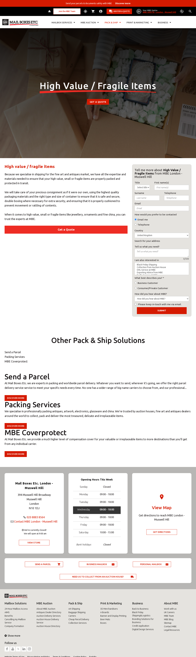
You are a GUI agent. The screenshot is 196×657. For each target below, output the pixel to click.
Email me (143, 219)
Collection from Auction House (162, 267)
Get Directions (161, 532)
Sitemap (168, 623)
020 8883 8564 (36, 517)
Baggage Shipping (76, 612)
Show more (12, 635)
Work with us (170, 609)
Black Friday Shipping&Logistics (141, 614)
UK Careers (169, 612)
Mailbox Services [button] (63, 22)
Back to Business (140, 609)
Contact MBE (170, 626)
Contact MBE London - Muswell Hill (35, 521)
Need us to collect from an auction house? (98, 576)
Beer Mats (105, 619)
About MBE (171, 603)
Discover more (15, 398)
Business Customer (148, 283)
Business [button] (164, 22)
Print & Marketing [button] (139, 22)
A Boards (104, 612)
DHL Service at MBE (162, 270)
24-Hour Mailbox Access (16, 609)
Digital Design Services (143, 629)
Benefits (9, 616)
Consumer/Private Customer (153, 288)
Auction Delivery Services (48, 616)
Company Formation (14, 626)
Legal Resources (172, 630)
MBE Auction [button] (90, 22)
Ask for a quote (121, 11)
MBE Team (169, 616)
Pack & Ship (75, 603)
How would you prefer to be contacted (156, 214)
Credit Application (140, 626)
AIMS (7, 612)
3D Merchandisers (109, 609)
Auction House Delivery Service (47, 621)
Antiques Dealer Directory (48, 612)
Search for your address (147, 241)
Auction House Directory (48, 626)
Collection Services (77, 623)
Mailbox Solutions (15, 603)
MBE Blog (168, 619)
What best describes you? (148, 278)
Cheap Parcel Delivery (78, 619)
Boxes (103, 623)
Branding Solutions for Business (143, 621)
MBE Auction (44, 603)
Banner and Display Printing (113, 616)
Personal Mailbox (151, 564)
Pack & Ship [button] (113, 22)
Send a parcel (43, 564)
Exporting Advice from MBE (162, 272)
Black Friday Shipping (162, 264)
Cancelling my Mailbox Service (15, 621)
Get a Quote (98, 102)
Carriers (72, 616)
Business (137, 603)
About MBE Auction (45, 609)
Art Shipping (74, 609)
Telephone (143, 224)
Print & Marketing (111, 603)
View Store (33, 542)
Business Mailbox (97, 564)
